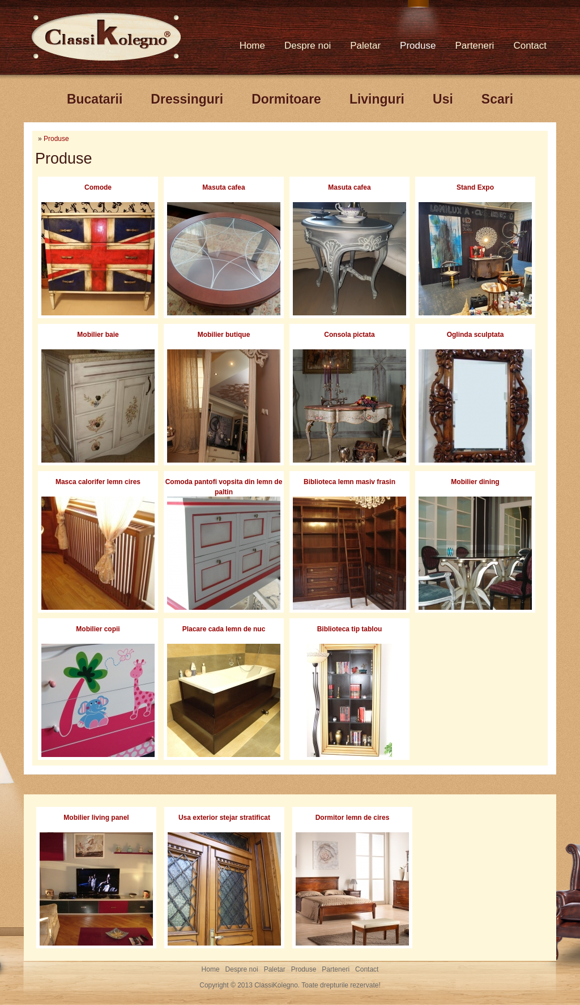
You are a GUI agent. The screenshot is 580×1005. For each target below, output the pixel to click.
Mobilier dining (475, 482)
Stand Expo (475, 187)
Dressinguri (187, 99)
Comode (98, 187)
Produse (418, 45)
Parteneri (474, 45)
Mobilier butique (224, 335)
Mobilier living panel (96, 818)
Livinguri (376, 99)
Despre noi (307, 45)
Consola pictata (349, 335)
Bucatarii (94, 99)
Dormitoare (286, 99)
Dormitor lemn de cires (352, 818)
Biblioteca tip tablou (349, 629)
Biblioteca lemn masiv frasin (349, 482)
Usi (443, 99)
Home (252, 45)
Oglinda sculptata (475, 335)
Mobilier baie (97, 335)
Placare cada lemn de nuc (224, 629)
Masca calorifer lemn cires (98, 482)
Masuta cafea (223, 187)
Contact (530, 45)
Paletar (365, 45)
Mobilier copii (98, 629)
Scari (497, 99)
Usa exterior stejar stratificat (224, 818)
